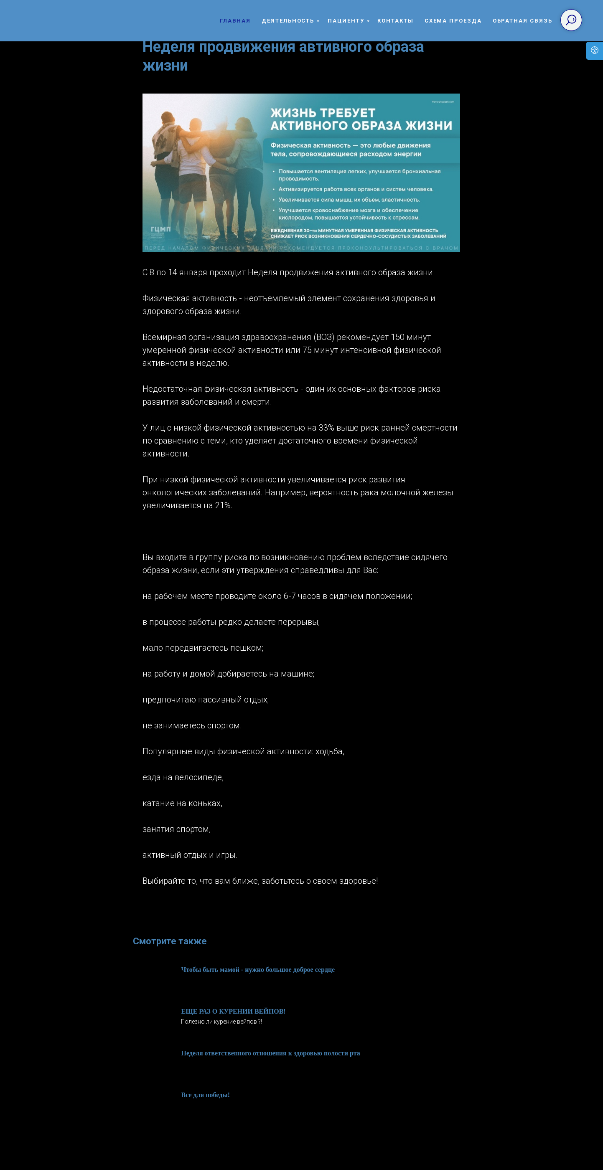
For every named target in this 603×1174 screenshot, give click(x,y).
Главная (235, 21)
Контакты (395, 21)
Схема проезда (453, 21)
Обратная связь (522, 21)
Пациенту (346, 21)
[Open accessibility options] (594, 51)
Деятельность (288, 21)
